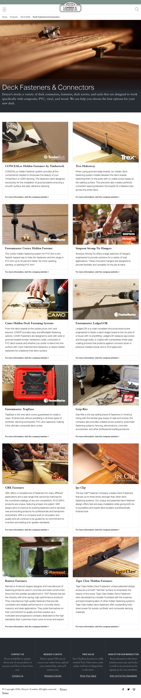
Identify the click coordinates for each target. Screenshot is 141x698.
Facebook (123, 689)
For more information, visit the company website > (27, 197)
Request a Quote (52, 675)
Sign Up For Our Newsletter (123, 675)
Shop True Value (88, 675)
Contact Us (17, 675)
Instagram (134, 689)
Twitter (128, 689)
